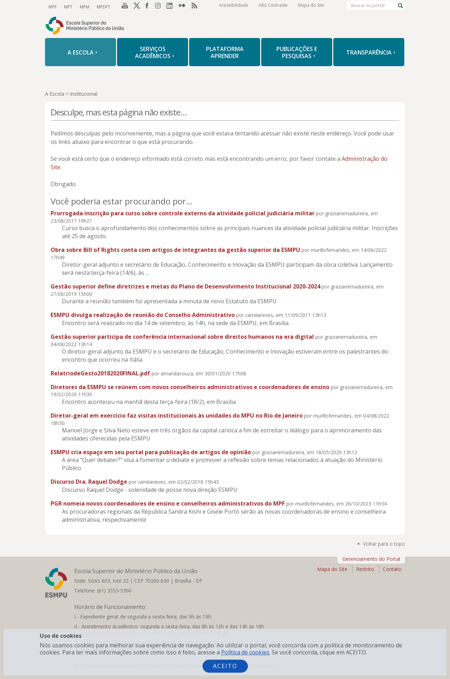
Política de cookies (245, 652)
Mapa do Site (311, 7)
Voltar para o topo (384, 543)
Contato (392, 569)
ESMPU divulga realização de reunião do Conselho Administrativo (143, 315)
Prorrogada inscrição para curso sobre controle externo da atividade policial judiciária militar (183, 213)
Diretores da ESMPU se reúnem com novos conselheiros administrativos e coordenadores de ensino (190, 387)
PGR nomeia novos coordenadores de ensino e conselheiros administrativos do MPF (168, 503)
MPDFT (102, 6)
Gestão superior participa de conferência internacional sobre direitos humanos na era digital (182, 337)
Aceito (225, 666)
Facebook (147, 6)
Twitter (135, 6)
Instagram (159, 6)
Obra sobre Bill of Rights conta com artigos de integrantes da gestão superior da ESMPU (175, 250)
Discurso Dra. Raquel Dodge (89, 482)
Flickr (183, 6)
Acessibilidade (233, 7)
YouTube (123, 6)
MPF (53, 6)
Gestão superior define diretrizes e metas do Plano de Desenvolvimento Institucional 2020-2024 (185, 286)
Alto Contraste (273, 7)
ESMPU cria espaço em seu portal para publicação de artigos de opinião (151, 452)
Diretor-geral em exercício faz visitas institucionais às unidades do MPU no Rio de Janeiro (177, 415)
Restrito (365, 569)
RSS (195, 6)
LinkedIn (171, 6)
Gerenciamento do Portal (371, 559)
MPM (84, 6)
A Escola (54, 93)
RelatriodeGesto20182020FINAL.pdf (100, 373)
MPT (68, 6)
